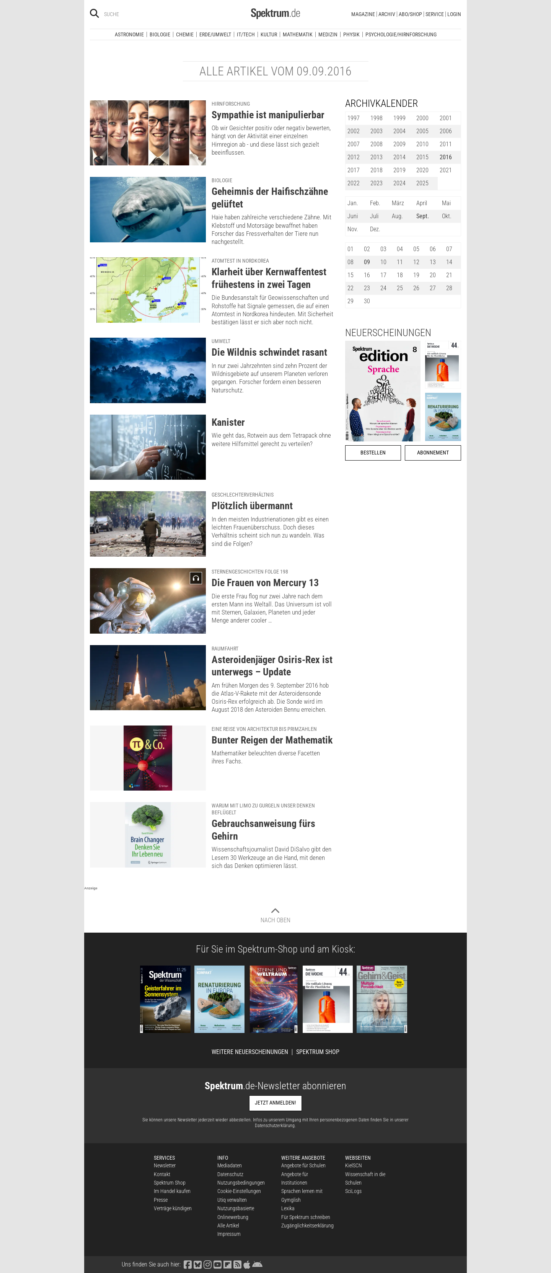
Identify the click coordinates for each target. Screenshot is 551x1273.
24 (383, 288)
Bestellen (373, 452)
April (421, 203)
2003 (376, 131)
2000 (422, 118)
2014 (399, 157)
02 (367, 249)
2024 (399, 183)
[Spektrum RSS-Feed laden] (237, 1264)
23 (367, 288)
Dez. (375, 229)
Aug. (397, 216)
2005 (422, 131)
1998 (376, 118)
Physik (351, 34)
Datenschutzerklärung (275, 1125)
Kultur (269, 34)
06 (433, 249)
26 (416, 288)
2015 (422, 157)
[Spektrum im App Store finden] (246, 1264)
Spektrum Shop (317, 1052)
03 (383, 249)
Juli (374, 216)
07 (449, 249)
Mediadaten (229, 1165)
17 (383, 275)
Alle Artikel (228, 1225)
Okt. (447, 216)
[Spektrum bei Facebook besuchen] (187, 1264)
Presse (161, 1200)
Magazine (363, 14)
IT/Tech (246, 34)
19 (416, 275)
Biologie (160, 34)
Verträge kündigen (173, 1208)
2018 (376, 170)
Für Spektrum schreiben (305, 1217)
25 (400, 288)
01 (350, 249)
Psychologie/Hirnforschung (401, 34)
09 (367, 262)
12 (416, 262)
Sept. (422, 216)
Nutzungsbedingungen (241, 1183)
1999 (399, 118)
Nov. (352, 229)
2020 (422, 170)
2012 (353, 157)
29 (350, 301)
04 (400, 249)
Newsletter (165, 1165)
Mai (446, 203)
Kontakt (162, 1174)
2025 (422, 183)
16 (367, 275)
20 (433, 275)
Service (434, 14)
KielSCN (353, 1165)
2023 (376, 183)
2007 (353, 144)
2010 (422, 144)
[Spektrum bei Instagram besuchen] (207, 1264)
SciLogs (353, 1191)
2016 (446, 157)
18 (400, 275)
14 (449, 262)
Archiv (386, 14)
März (398, 203)
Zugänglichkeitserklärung (307, 1225)
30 (367, 301)
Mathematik (298, 34)
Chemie (185, 34)
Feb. (375, 203)
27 (433, 288)
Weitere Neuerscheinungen (250, 1052)
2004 (399, 131)
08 (350, 262)
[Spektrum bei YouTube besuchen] (217, 1264)
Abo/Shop (410, 14)
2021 (446, 170)
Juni (352, 216)
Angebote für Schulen (303, 1165)
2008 (376, 144)
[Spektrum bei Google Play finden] (257, 1264)
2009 (399, 144)
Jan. (352, 203)
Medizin (327, 34)
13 (433, 262)
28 (449, 288)
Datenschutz (230, 1174)
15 (350, 275)
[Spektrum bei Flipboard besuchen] (227, 1264)
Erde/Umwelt (215, 34)
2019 (399, 170)
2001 (446, 118)
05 (416, 249)
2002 (353, 131)
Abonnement (433, 452)
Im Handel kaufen (172, 1191)
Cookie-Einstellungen (239, 1191)
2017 (353, 170)
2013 (376, 157)
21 (449, 275)
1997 (353, 118)
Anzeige (91, 888)
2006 (446, 131)
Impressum (229, 1234)
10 (383, 262)
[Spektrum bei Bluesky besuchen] (197, 1264)
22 (350, 288)
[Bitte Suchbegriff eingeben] (131, 14)
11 (400, 262)
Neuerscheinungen (388, 332)
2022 (353, 183)
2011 (446, 144)
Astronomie (129, 34)
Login (454, 14)
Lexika (288, 1208)
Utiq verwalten (232, 1200)
